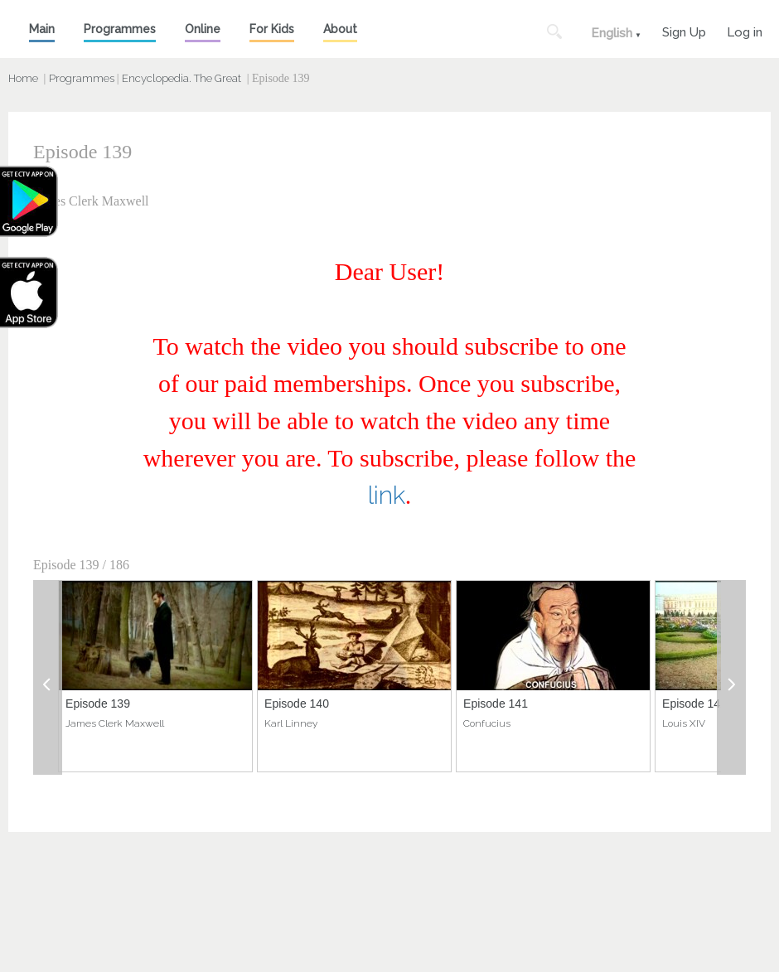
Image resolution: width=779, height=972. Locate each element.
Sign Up (684, 30)
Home (23, 78)
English (611, 33)
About (340, 29)
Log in (744, 30)
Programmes (120, 29)
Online (202, 29)
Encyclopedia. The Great (181, 78)
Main (42, 29)
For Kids (271, 29)
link (386, 495)
